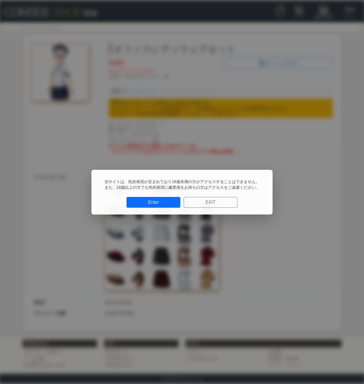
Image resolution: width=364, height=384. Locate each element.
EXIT (210, 202)
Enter (153, 202)
